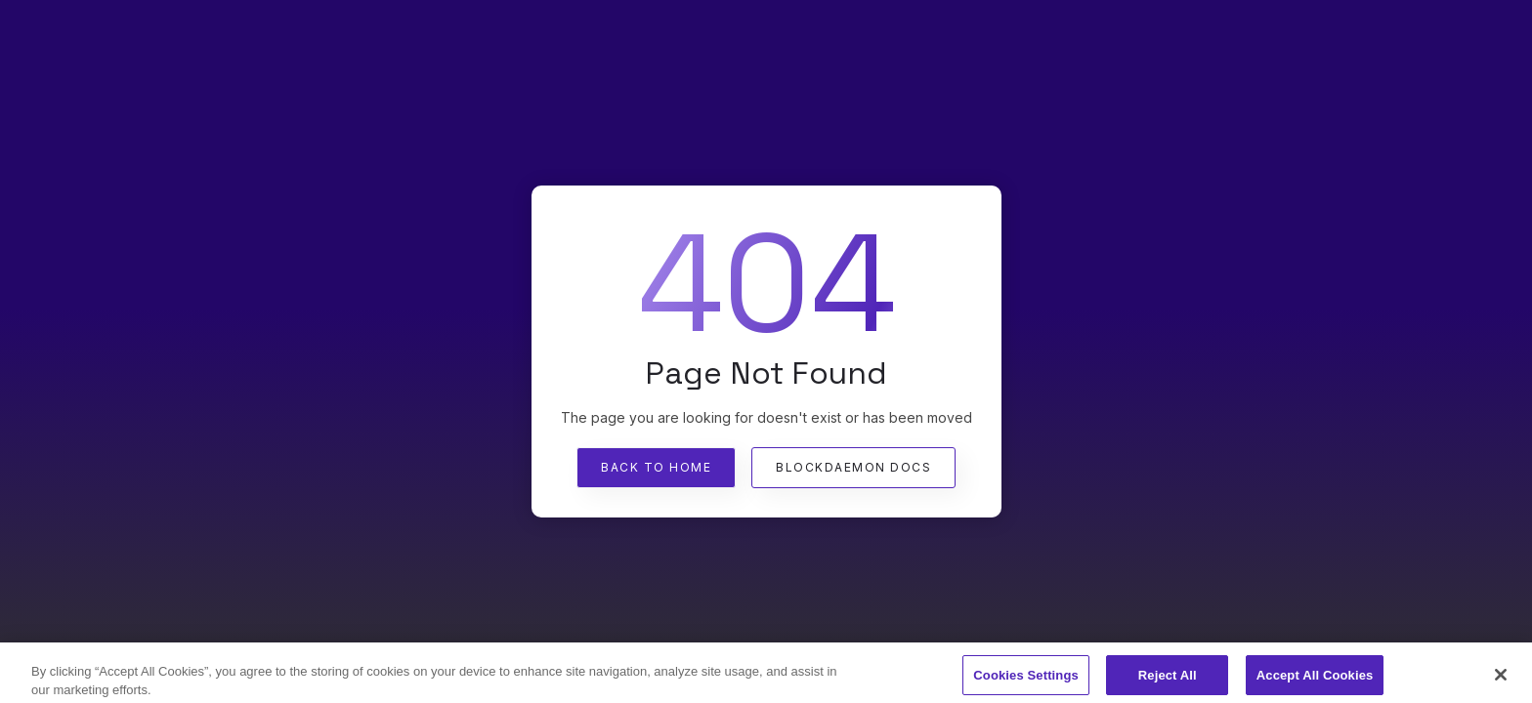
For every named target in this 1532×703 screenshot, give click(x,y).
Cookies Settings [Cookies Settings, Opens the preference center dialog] (1026, 679)
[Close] (1500, 679)
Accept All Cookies (1315, 679)
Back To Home (656, 467)
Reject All (1167, 679)
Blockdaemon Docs (853, 467)
